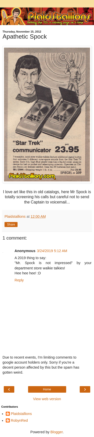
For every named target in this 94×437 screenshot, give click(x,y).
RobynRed (19, 420)
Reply (19, 280)
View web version (47, 399)
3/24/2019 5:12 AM (52, 251)
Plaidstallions (21, 414)
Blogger (56, 432)
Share (11, 224)
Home (47, 389)
